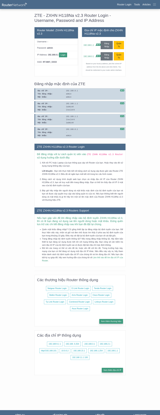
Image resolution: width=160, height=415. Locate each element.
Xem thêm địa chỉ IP (112, 370)
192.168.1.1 (89, 45)
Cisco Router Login (101, 295)
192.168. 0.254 (72, 344)
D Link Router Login (80, 288)
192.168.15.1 (79, 351)
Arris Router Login (80, 295)
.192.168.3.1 (89, 344)
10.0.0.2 (65, 351)
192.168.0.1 (89, 56)
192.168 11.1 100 (80, 357)
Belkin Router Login (58, 295)
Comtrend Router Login (79, 302)
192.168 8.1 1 (55, 344)
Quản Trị (118, 45)
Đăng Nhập (106, 45)
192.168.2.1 (105, 344)
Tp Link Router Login (55, 302)
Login (63, 55)
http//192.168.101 (49, 351)
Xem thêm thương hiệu (111, 321)
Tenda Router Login (103, 288)
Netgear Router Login (57, 288)
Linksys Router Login (104, 302)
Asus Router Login (80, 309)
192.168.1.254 (96, 351)
